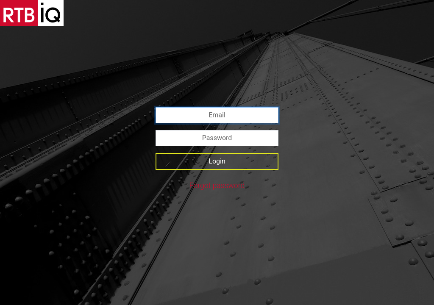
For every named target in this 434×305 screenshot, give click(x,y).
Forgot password (217, 185)
